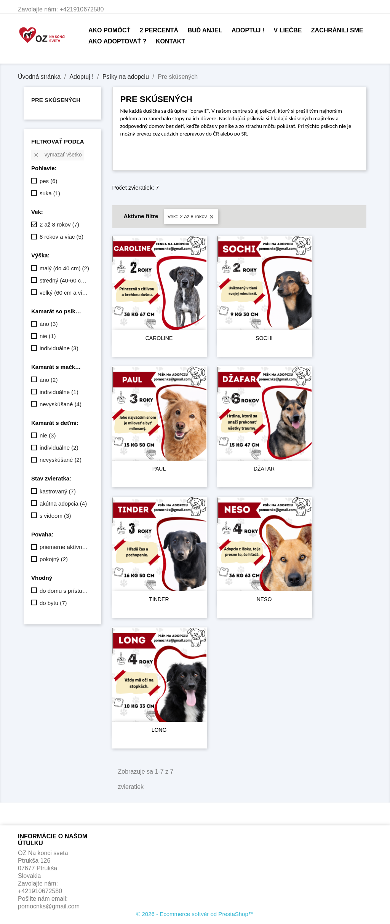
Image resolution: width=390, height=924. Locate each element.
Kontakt (170, 41)
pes (49, 181)
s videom (55, 515)
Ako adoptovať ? (117, 41)
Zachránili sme (337, 30)
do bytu (53, 603)
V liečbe (288, 30)
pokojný (54, 559)
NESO (264, 599)
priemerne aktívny (65, 547)
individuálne (59, 348)
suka (50, 193)
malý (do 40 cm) (64, 268)
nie (48, 336)
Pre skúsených (55, 100)
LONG (159, 730)
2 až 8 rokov (59, 224)
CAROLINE (159, 338)
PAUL (159, 469)
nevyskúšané (61, 404)
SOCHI (264, 338)
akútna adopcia (63, 503)
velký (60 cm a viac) (65, 292)
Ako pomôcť (109, 30)
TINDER (159, 599)
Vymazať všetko (57, 155)
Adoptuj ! (248, 30)
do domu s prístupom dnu (65, 590)
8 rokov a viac (61, 236)
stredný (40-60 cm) (65, 280)
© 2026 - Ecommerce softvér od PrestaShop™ (195, 914)
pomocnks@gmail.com (49, 906)
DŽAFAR (264, 469)
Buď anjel (204, 30)
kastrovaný (58, 491)
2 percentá (159, 30)
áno (49, 324)
